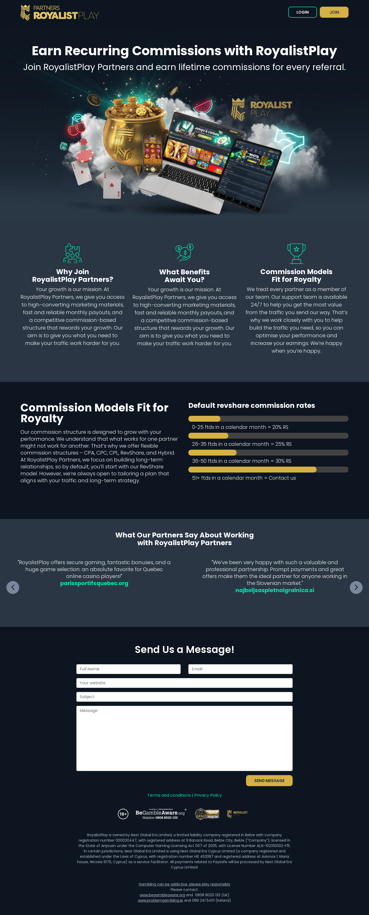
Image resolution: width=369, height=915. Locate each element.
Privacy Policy (208, 795)
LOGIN (302, 12)
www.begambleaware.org (162, 895)
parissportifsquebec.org (94, 583)
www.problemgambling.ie (160, 900)
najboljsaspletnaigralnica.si (274, 590)
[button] (356, 587)
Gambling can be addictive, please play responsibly (184, 884)
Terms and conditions (169, 795)
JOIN (334, 12)
